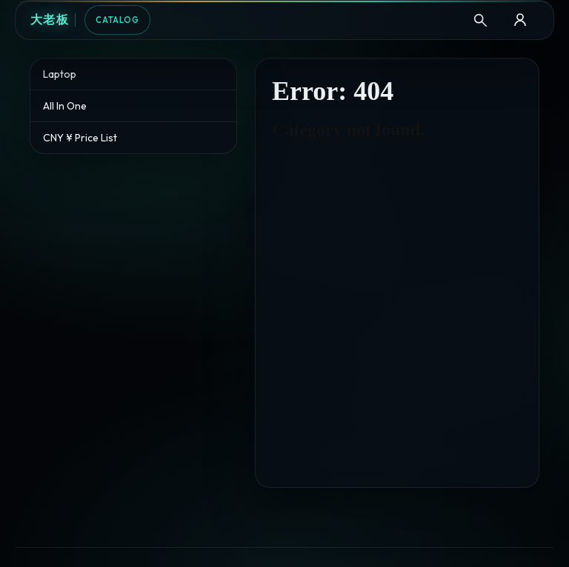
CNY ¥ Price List (80, 137)
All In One (65, 106)
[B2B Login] (520, 20)
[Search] (480, 20)
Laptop (59, 74)
